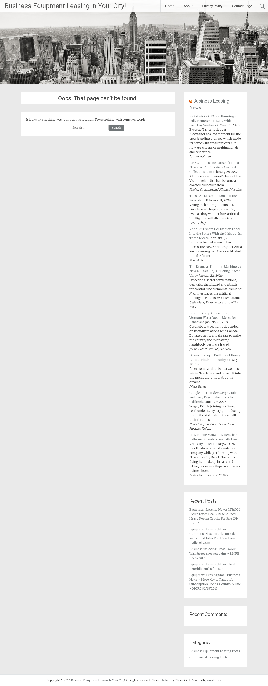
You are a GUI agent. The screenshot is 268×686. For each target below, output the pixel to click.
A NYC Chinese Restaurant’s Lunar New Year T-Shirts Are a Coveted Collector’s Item (214, 167)
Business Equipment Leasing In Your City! (65, 6)
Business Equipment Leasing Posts (214, 651)
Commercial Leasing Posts (208, 657)
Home (169, 6)
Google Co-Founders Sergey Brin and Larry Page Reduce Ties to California (213, 397)
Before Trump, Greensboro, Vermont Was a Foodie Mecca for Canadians (212, 317)
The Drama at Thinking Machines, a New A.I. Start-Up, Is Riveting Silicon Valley (215, 271)
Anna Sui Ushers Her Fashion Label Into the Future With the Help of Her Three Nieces (215, 233)
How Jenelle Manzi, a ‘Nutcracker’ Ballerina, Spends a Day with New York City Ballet (213, 439)
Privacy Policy (212, 6)
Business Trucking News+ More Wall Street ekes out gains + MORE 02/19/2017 (214, 553)
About (188, 6)
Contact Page (242, 6)
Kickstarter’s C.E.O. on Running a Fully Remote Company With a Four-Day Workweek (212, 120)
